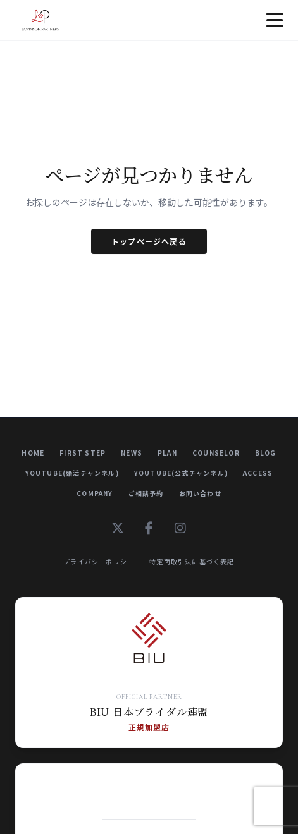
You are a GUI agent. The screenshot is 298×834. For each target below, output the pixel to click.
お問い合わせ (200, 493)
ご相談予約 (146, 493)
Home (33, 452)
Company (95, 493)
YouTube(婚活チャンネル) (72, 473)
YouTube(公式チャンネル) (181, 473)
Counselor (216, 452)
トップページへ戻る (149, 241)
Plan (167, 452)
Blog (265, 452)
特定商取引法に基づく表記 (191, 561)
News (131, 452)
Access (258, 473)
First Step (82, 452)
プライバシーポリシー (98, 561)
